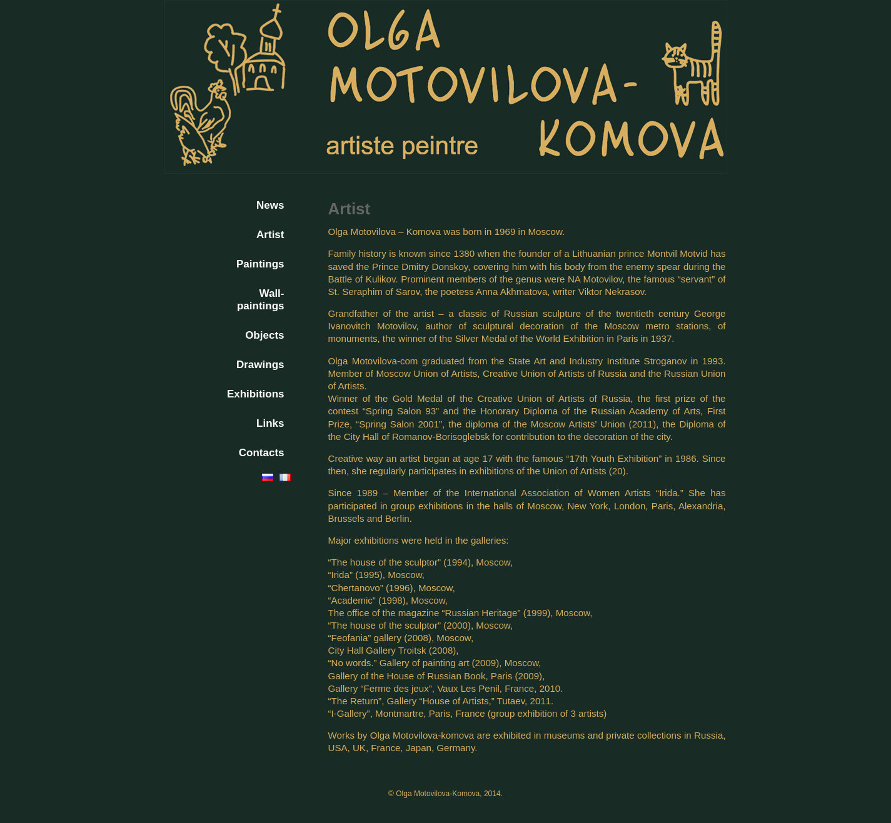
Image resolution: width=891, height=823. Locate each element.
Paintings (260, 264)
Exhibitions (255, 394)
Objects (264, 335)
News (270, 205)
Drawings (260, 365)
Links (270, 423)
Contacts (261, 453)
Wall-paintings (260, 299)
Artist (270, 235)
